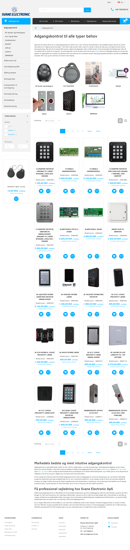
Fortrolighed (8, 522)
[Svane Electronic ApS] (16, 11)
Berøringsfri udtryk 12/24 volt (93, 411)
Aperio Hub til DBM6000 (118, 230)
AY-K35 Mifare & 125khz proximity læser (45, 353)
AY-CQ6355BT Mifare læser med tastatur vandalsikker (44, 296)
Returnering (35, 522)
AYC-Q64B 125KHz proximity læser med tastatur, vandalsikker (69, 414)
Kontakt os (35, 526)
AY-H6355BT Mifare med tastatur (93, 295)
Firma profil (8, 529)
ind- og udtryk (43, 471)
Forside (45, 21)
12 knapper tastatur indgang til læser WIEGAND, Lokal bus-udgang (45, 172)
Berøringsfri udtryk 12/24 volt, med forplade (118, 412)
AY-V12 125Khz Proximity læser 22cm (44, 411)
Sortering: (37, 120)
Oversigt (34, 529)
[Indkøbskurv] (125, 21)
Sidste (98, 131)
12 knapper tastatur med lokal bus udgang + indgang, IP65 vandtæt (117, 172)
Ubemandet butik (109, 21)
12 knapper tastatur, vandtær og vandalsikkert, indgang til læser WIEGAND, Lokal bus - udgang (45, 235)
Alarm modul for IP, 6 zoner (69, 230)
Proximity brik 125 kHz (16, 187)
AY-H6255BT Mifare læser (69, 295)
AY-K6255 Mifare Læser (69, 352)
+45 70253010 (121, 9)
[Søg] (87, 9)
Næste (90, 131)
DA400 (97, 51)
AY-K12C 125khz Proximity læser (117, 295)
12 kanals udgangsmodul (93, 170)
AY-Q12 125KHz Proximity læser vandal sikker (93, 354)
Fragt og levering (10, 526)
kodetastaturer (105, 469)
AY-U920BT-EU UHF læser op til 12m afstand (117, 354)
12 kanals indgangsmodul (69, 170)
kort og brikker (121, 469)
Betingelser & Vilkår (11, 532)
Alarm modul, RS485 (93, 229)
